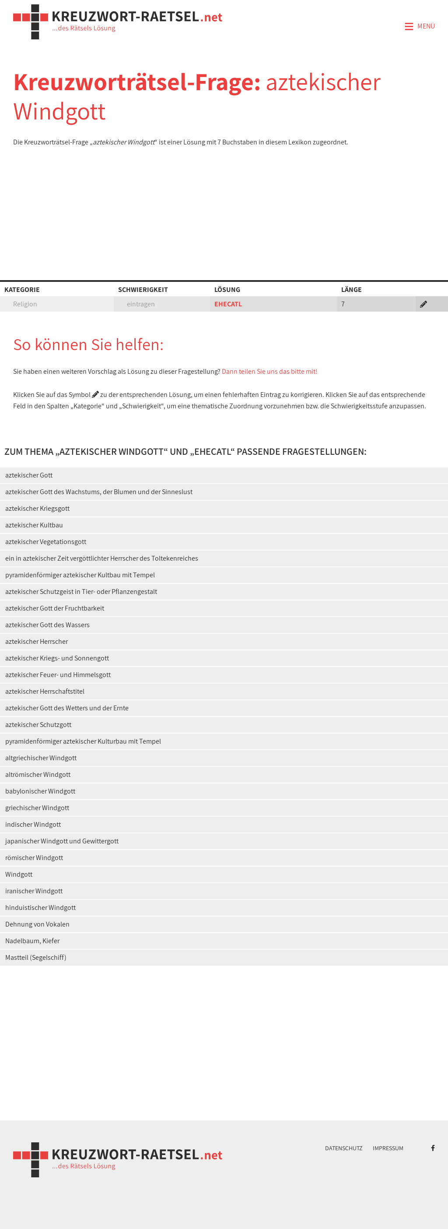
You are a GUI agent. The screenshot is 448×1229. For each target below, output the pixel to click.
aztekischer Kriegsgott (37, 508)
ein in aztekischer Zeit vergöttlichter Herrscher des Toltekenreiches (101, 558)
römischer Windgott (34, 857)
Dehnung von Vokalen (37, 924)
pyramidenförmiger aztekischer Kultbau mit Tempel (80, 574)
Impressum (388, 1148)
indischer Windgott (33, 824)
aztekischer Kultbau (34, 525)
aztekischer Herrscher (36, 641)
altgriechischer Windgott (41, 757)
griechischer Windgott (37, 807)
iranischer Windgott (34, 890)
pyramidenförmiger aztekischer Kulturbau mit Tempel (83, 741)
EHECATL (228, 304)
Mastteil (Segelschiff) (35, 957)
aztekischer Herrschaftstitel (44, 691)
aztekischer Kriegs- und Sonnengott (57, 658)
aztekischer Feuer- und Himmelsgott (58, 674)
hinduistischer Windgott (40, 907)
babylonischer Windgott (40, 791)
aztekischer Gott (28, 475)
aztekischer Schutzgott (38, 724)
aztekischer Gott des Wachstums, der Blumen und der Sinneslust (98, 491)
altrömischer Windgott (37, 774)
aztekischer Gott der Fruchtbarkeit (54, 608)
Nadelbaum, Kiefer (32, 940)
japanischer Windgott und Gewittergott (62, 841)
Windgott (18, 874)
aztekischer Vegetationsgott (45, 541)
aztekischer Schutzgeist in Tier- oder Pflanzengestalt (81, 591)
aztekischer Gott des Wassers (47, 624)
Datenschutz (344, 1148)
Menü (419, 27)
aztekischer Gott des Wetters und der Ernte (67, 708)
